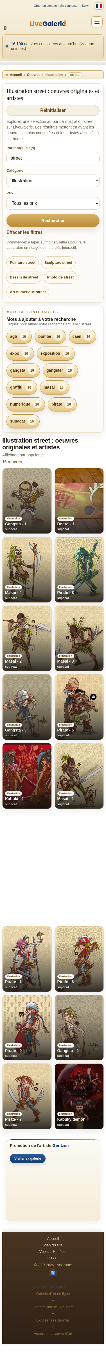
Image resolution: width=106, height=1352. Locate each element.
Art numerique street (28, 292)
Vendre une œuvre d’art (53, 1333)
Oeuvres (33, 75)
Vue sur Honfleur (53, 1251)
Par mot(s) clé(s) (20, 148)
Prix (9, 193)
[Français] (99, 6)
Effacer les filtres (24, 232)
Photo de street (60, 277)
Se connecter (69, 5)
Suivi (85, 5)
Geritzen (61, 1145)
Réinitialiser (53, 110)
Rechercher (53, 220)
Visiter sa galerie (27, 1159)
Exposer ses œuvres (53, 1320)
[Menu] (97, 21)
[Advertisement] (53, 867)
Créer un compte (45, 5)
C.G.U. (53, 1258)
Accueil (13, 75)
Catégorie (14, 170)
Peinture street (22, 262)
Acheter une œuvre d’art (53, 1307)
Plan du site (53, 1245)
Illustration (54, 75)
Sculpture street (58, 262)
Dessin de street (24, 277)
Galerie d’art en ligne (53, 1294)
